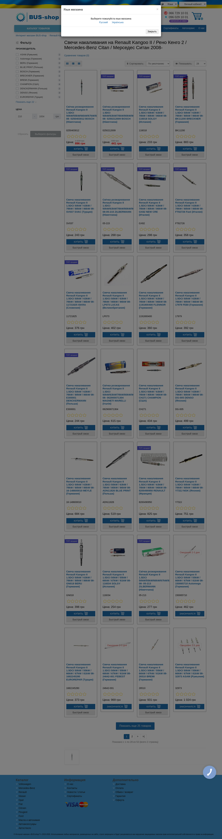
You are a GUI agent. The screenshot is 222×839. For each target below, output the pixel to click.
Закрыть (152, 31)
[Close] (157, 9)
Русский (103, 22)
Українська (117, 22)
